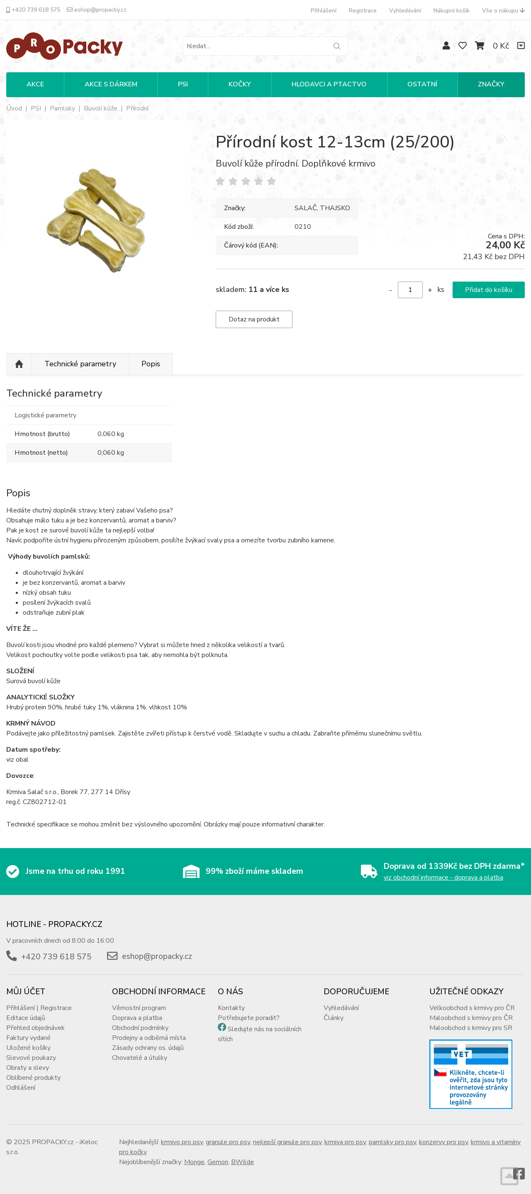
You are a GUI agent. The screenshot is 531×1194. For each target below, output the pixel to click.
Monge (194, 1162)
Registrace (363, 11)
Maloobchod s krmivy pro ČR (471, 1017)
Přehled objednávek (35, 1027)
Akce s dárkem (111, 84)
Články (333, 1017)
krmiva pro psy (345, 1142)
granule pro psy (228, 1142)
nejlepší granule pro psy (287, 1142)
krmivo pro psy (182, 1142)
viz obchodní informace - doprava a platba (443, 877)
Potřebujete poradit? (249, 1017)
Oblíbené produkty (33, 1077)
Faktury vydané (28, 1037)
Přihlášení (323, 11)
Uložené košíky (28, 1047)
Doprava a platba (137, 1017)
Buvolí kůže (100, 108)
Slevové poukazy (31, 1057)
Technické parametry (80, 364)
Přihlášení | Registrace (39, 1008)
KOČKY (240, 84)
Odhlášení (20, 1087)
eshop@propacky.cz (97, 10)
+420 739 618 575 (33, 10)
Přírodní (137, 108)
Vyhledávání (405, 11)
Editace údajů (25, 1017)
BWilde (242, 1162)
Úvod (14, 108)
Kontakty (231, 1008)
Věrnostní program (139, 1008)
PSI (183, 84)
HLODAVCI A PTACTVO (329, 84)
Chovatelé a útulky (139, 1057)
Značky (491, 84)
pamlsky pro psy (392, 1142)
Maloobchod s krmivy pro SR (470, 1027)
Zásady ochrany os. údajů (148, 1047)
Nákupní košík (452, 11)
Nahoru (19, 364)
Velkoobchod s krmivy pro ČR (472, 1008)
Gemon (217, 1162)
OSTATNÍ (422, 84)
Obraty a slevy (27, 1067)
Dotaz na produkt (254, 319)
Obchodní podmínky (140, 1027)
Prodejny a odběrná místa (149, 1037)
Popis (150, 364)
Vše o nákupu (503, 11)
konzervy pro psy (443, 1142)
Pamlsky (62, 108)
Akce (35, 84)
